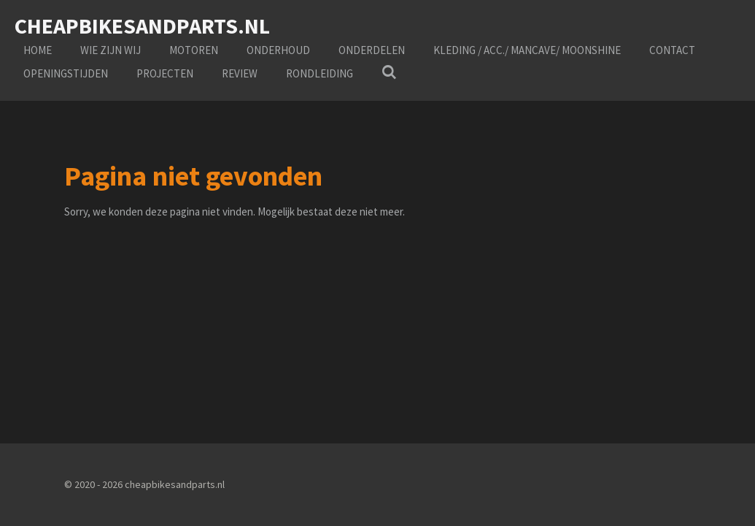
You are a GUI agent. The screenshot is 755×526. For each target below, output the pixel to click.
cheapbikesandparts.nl (142, 25)
